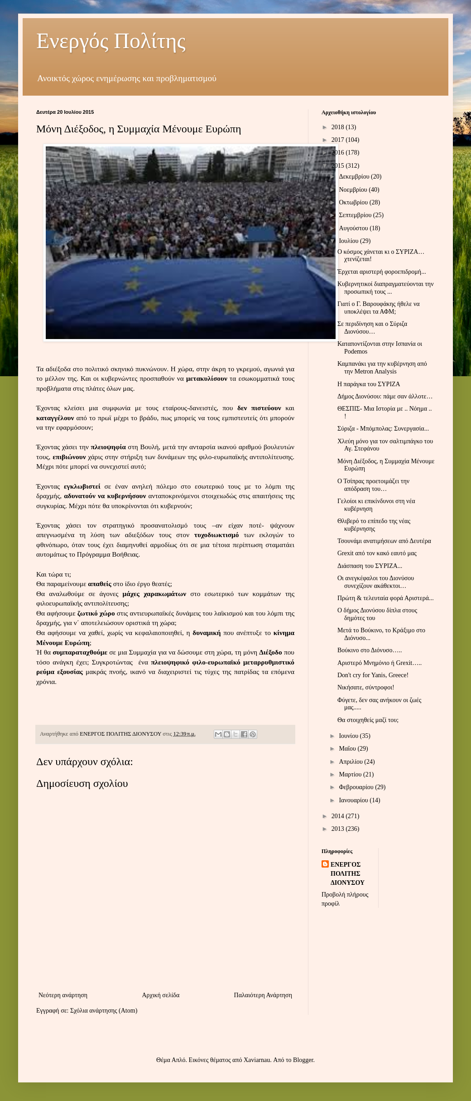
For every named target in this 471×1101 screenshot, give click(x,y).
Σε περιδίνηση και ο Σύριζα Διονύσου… (372, 327)
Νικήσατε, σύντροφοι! (365, 687)
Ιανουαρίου (354, 800)
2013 (339, 828)
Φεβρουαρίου (357, 787)
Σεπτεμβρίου (356, 215)
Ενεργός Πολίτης (111, 41)
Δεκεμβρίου (355, 176)
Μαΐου (348, 748)
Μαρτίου (351, 774)
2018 (339, 127)
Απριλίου (351, 761)
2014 (339, 816)
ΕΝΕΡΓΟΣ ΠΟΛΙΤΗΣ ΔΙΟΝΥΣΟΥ (348, 873)
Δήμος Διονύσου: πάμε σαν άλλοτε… (385, 396)
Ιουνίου (349, 735)
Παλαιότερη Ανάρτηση (263, 995)
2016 (339, 152)
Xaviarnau (257, 1060)
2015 (339, 165)
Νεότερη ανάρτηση (62, 995)
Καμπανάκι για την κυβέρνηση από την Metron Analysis (382, 367)
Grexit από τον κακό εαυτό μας (377, 553)
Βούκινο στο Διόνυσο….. (369, 650)
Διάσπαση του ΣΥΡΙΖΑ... (369, 566)
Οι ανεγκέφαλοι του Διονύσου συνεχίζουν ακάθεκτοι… (375, 582)
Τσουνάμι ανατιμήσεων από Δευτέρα (384, 541)
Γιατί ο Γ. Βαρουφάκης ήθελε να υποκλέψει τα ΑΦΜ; (378, 308)
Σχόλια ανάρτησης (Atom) (103, 1010)
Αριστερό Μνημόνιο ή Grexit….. (379, 663)
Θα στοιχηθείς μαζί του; (368, 720)
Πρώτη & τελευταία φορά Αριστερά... (385, 598)
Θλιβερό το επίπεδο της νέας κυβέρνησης (373, 525)
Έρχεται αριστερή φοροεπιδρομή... (381, 271)
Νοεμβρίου (354, 189)
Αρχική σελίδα (160, 995)
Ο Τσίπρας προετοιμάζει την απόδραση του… (373, 485)
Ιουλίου (349, 241)
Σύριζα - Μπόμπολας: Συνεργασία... (383, 428)
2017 (339, 139)
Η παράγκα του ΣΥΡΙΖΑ (368, 384)
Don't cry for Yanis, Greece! (373, 675)
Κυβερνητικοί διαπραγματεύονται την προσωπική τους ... (385, 288)
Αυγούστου (354, 228)
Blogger (303, 1060)
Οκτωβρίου (354, 202)
